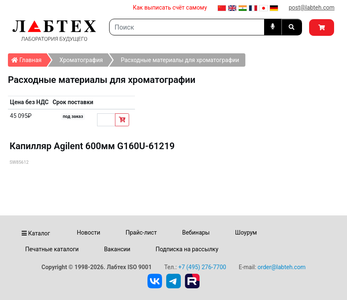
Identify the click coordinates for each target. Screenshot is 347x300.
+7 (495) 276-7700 (202, 267)
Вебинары (196, 232)
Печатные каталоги (51, 249)
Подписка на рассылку (187, 249)
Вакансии (117, 249)
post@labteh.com (312, 7)
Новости (88, 232)
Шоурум (246, 232)
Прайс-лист (141, 232)
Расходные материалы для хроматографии (180, 60)
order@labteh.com (281, 267)
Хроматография (81, 60)
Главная (29, 58)
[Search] (187, 27)
